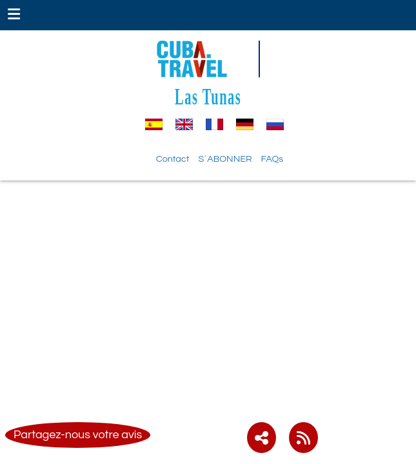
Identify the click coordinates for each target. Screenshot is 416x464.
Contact (173, 159)
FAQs (272, 159)
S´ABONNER (225, 159)
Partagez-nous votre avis (78, 435)
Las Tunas (208, 96)
